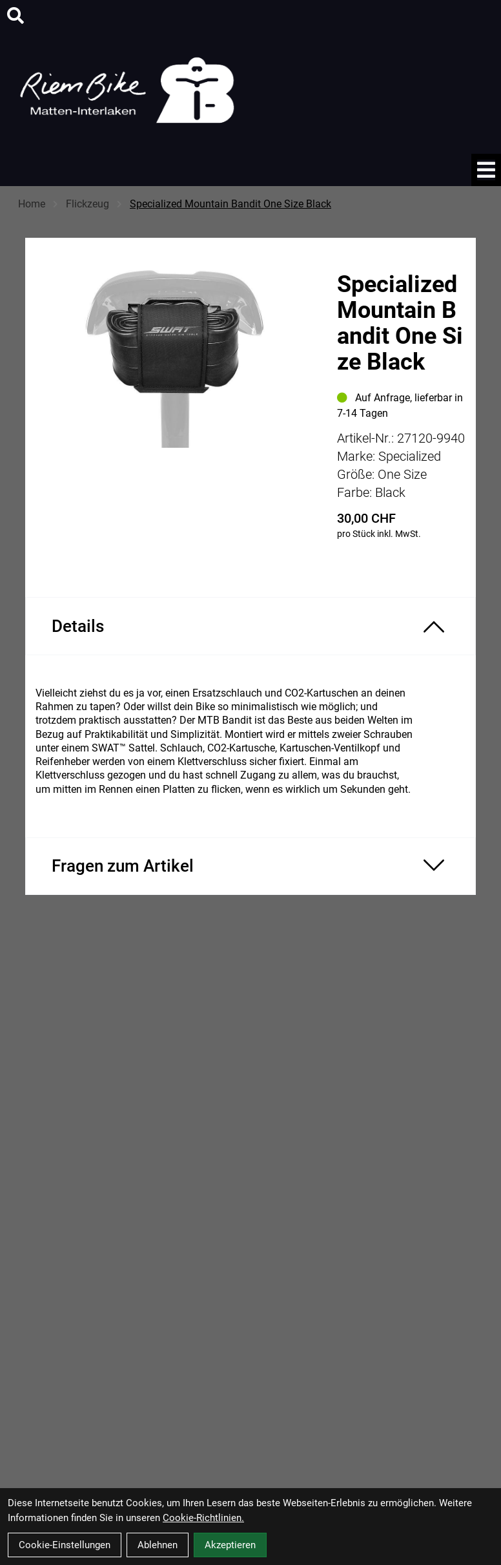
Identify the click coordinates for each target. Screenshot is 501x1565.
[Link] (486, 170)
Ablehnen (158, 1545)
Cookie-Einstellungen (64, 1545)
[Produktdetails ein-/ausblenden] (250, 626)
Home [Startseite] (31, 204)
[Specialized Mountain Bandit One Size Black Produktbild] (174, 378)
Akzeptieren (230, 1545)
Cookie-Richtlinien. (203, 1518)
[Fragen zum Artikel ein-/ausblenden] (250, 866)
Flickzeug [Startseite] (87, 204)
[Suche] (15, 15)
